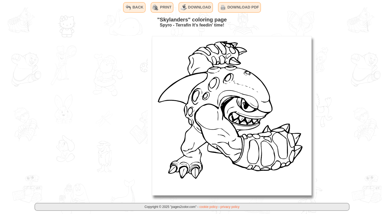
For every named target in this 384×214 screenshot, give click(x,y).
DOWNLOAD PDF (239, 7)
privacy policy (229, 207)
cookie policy (208, 207)
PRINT (161, 7)
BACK (134, 7)
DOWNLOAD (196, 7)
